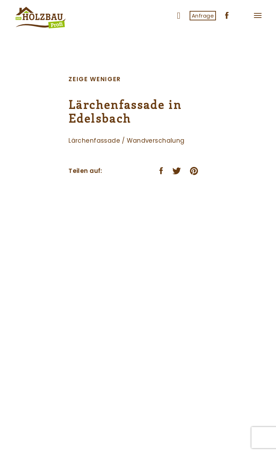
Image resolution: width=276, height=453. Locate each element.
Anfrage (203, 15)
